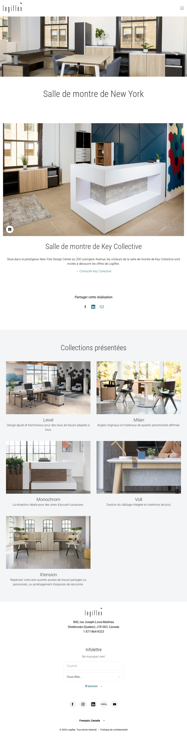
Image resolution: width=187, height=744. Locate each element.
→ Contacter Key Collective (93, 271)
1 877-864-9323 (93, 631)
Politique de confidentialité (113, 729)
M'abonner (91, 686)
